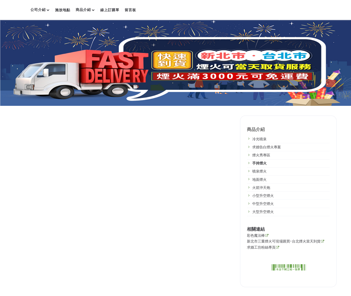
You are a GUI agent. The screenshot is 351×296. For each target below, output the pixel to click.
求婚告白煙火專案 (266, 147)
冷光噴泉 (259, 139)
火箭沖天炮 (261, 187)
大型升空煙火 (263, 211)
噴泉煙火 (259, 171)
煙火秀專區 (261, 155)
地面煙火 (259, 179)
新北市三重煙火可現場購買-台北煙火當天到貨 (284, 241)
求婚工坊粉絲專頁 (261, 247)
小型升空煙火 (263, 195)
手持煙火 (259, 163)
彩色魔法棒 (256, 236)
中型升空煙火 (263, 203)
